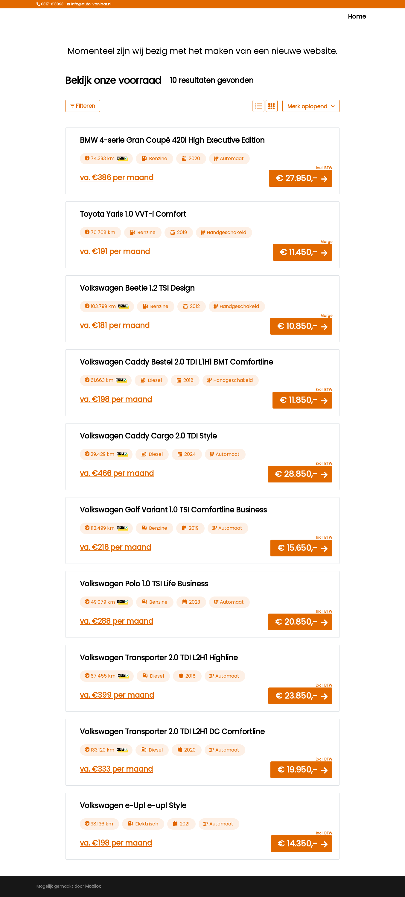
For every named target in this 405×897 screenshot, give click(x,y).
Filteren (82, 106)
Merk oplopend (311, 106)
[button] (300, 178)
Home (357, 16)
